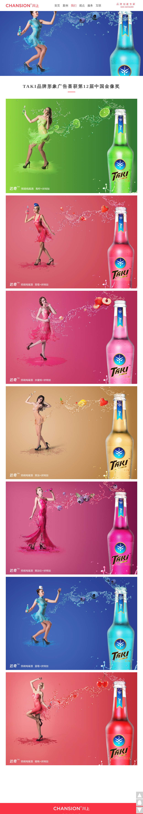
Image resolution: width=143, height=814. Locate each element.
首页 (57, 5)
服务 (90, 5)
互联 (98, 5)
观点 (82, 5)
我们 (73, 5)
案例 (65, 5)
